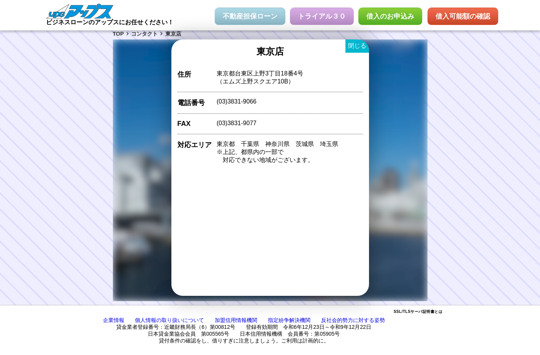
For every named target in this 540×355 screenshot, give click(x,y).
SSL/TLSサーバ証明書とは (418, 311)
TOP (118, 34)
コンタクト (144, 34)
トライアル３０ (322, 16)
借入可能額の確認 (462, 16)
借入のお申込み (390, 16)
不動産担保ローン (250, 16)
